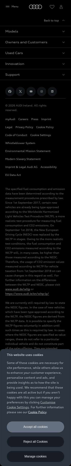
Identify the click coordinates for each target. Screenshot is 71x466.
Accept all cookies (35, 426)
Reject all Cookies (35, 441)
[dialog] (35, 407)
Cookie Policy (37, 412)
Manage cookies (35, 456)
